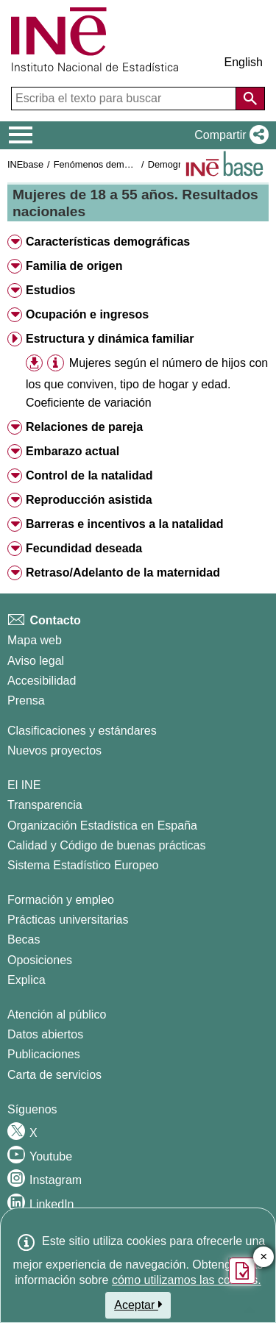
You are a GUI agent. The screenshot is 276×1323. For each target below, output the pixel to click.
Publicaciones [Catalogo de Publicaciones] (43, 1054)
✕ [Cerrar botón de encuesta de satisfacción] (263, 1257)
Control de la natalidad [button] (89, 475)
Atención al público (56, 1014)
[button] (228, 135)
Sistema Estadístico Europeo (82, 865)
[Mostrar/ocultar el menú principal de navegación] (21, 135)
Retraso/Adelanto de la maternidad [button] (123, 572)
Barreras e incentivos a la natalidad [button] (125, 524)
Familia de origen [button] (74, 266)
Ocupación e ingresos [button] (87, 314)
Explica (26, 980)
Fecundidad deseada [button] (84, 548)
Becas (23, 939)
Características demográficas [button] (108, 241)
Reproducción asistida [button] (89, 499)
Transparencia (44, 805)
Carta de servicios (54, 1075)
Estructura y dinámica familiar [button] (110, 338)
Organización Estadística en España (102, 825)
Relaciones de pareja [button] (84, 427)
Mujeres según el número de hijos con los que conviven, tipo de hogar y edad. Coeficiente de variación (147, 383)
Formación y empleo (60, 900)
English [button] (243, 62)
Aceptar (138, 1304)
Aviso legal (35, 661)
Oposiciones (39, 960)
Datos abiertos (45, 1034)
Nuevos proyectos (54, 750)
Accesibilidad (41, 680)
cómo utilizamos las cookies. (186, 1280)
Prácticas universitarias (68, 919)
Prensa (26, 700)
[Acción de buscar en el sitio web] (250, 98)
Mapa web (34, 640)
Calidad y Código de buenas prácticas (106, 845)
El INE (23, 785)
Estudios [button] (51, 290)
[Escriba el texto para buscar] (125, 98)
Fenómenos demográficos (108, 164)
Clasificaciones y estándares (82, 730)
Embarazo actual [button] (72, 451)
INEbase (25, 164)
